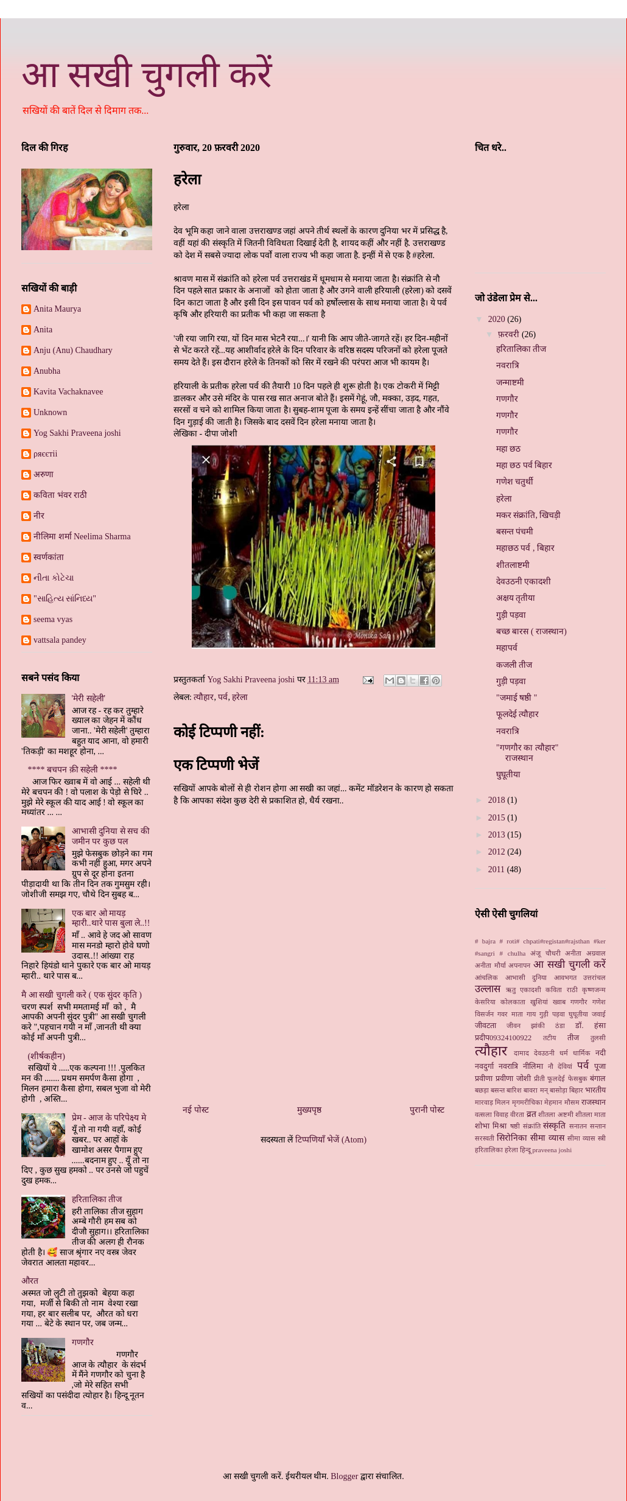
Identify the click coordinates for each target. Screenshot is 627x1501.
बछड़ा (482, 1090)
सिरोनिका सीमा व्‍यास (530, 1137)
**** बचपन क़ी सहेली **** (72, 769)
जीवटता (485, 1025)
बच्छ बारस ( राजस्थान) (531, 631)
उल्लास (487, 989)
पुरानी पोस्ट (427, 1109)
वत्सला (483, 1114)
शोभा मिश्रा (490, 1126)
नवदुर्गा (484, 1066)
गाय (531, 1014)
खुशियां (539, 1002)
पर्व (223, 697)
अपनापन (519, 965)
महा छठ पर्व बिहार (524, 465)
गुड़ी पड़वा (511, 615)
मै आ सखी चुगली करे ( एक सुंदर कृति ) (81, 994)
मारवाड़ (484, 1102)
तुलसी (598, 1037)
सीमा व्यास (581, 1138)
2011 (497, 869)
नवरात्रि (507, 365)
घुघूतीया (508, 774)
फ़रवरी (510, 334)
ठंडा (560, 1025)
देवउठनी (544, 1053)
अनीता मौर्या (490, 965)
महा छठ (508, 448)
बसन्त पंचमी (515, 531)
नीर (38, 515)
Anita (42, 329)
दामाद (521, 1053)
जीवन (513, 1025)
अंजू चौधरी (545, 953)
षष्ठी (515, 1126)
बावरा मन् (535, 1090)
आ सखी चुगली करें (146, 75)
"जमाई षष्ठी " (516, 697)
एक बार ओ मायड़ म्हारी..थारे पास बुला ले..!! (111, 918)
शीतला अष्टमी (555, 1114)
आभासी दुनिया (526, 977)
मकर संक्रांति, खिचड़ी (528, 515)
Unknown (50, 412)
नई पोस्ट (196, 1109)
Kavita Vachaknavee (68, 391)
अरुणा (43, 474)
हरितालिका (489, 1149)
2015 (498, 817)
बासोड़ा (558, 1090)
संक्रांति (532, 1126)
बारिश (514, 1090)
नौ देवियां (560, 1066)
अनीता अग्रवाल (585, 953)
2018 (498, 800)
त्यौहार (204, 697)
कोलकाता (512, 1002)
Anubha (46, 371)
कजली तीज (514, 665)
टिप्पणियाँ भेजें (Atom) (330, 1139)
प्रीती (539, 1078)
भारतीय (595, 1090)
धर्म (563, 1053)
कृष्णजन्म (594, 989)
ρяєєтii (45, 453)
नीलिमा (533, 1066)
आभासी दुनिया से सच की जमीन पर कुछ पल (111, 836)
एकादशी (530, 989)
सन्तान (598, 1126)
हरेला (240, 697)
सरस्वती (484, 1138)
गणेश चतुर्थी (515, 481)
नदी (600, 1053)
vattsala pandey (59, 640)
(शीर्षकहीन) (46, 1056)
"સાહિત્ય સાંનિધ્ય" (64, 598)
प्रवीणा (483, 1078)
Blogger (344, 1476)
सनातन (578, 1126)
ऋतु (511, 989)
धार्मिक (581, 1053)
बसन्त (498, 1090)
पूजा (600, 1066)
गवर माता (510, 1014)
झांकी (538, 1025)
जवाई (599, 1014)
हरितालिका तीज (97, 1199)
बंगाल (598, 1078)
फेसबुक (577, 1078)
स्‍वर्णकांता (48, 557)
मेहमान (553, 1102)
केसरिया (485, 1002)
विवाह (501, 1114)
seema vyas (52, 619)
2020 (498, 319)
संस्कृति (554, 1125)
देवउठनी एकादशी (524, 581)
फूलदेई (556, 1078)
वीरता (517, 1114)
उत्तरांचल (594, 977)
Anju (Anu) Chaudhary (73, 350)
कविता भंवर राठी (60, 495)
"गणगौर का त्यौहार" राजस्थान (527, 753)
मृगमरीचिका (527, 1102)
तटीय (549, 1037)
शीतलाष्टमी (513, 565)
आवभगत (565, 977)
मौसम (572, 1102)
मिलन (502, 1102)
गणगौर (83, 1342)
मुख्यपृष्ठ (309, 1109)
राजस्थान (593, 1102)
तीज (573, 1038)
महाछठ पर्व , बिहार (525, 548)
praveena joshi (552, 1149)
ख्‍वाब (559, 1002)
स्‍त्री (602, 1138)
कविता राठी (561, 989)
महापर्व (506, 648)
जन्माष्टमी (510, 382)
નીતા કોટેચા (53, 578)
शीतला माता (590, 1114)
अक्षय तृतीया (516, 598)
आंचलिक (486, 977)
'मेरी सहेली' (89, 698)
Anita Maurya (57, 308)
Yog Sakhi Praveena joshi (77, 433)
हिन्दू (525, 1149)
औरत (29, 1281)
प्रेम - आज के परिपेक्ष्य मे (109, 1117)
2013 (498, 834)
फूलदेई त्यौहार (517, 714)
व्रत (531, 1114)
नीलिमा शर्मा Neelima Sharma (82, 536)
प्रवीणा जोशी (513, 1078)
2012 (498, 851)
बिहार (576, 1090)
